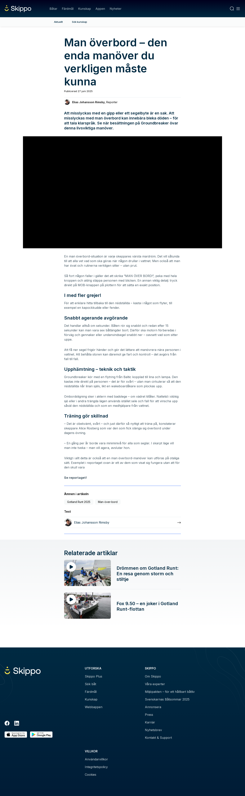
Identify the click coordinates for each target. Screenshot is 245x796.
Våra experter (155, 684)
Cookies (90, 774)
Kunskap (84, 9)
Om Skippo (153, 676)
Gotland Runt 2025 (78, 501)
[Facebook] (7, 724)
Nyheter (115, 9)
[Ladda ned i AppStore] (16, 734)
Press (149, 715)
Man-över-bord (108, 501)
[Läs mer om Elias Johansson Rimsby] (122, 522)
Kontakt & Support (158, 738)
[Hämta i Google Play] (41, 734)
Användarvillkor (96, 759)
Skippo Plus (93, 676)
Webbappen (93, 707)
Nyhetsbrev (153, 730)
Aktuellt (58, 21)
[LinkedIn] (16, 724)
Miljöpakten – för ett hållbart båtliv (170, 692)
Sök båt (90, 684)
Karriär (150, 722)
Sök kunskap (79, 21)
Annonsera (153, 707)
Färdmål (68, 9)
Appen (100, 9)
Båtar (53, 9)
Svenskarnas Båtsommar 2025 (167, 699)
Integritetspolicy (96, 767)
